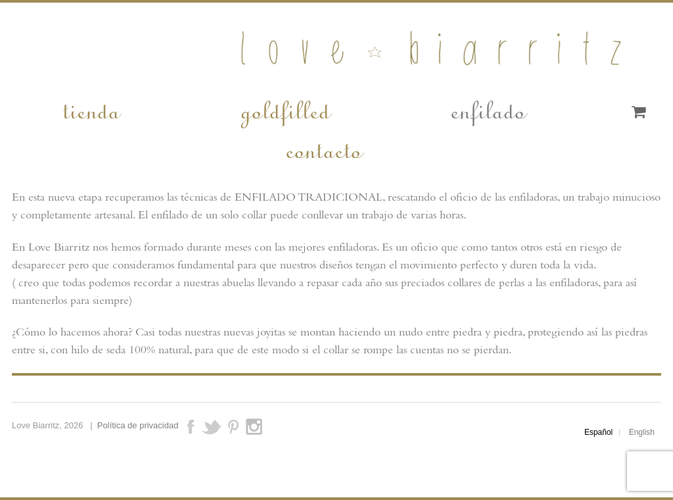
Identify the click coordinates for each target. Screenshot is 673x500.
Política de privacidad (138, 425)
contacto (323, 149)
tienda (90, 109)
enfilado (487, 109)
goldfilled (284, 109)
